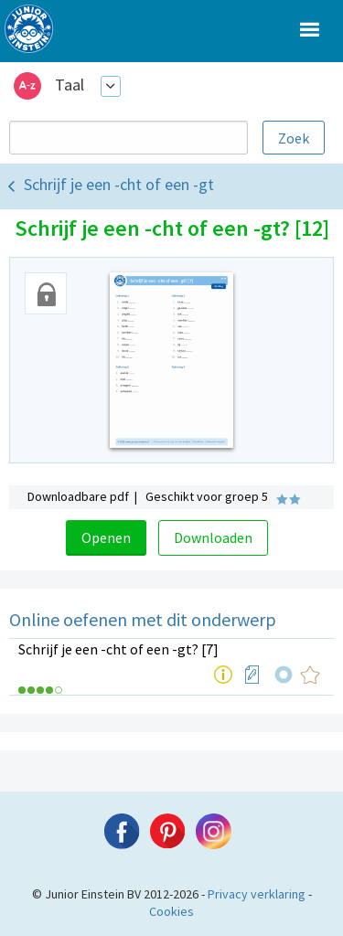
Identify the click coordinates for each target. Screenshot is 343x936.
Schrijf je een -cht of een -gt (119, 184)
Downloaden (213, 537)
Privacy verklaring (256, 894)
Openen (106, 537)
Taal (69, 84)
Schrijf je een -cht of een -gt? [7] (118, 649)
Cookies (171, 911)
